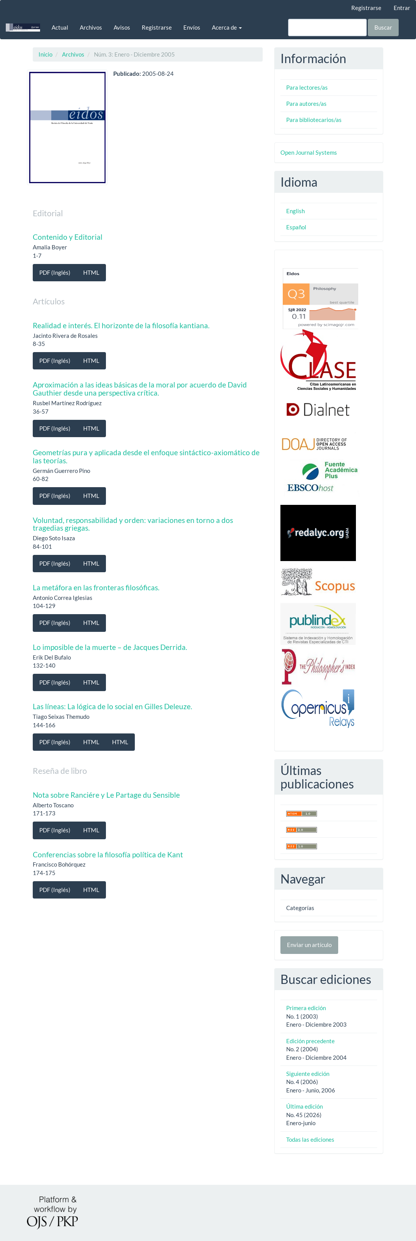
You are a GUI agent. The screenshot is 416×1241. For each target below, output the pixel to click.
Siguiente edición (307, 1073)
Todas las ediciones (310, 1139)
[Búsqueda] (327, 27)
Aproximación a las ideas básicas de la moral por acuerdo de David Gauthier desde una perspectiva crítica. (140, 388)
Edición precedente (310, 1040)
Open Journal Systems (308, 152)
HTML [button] (91, 272)
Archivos (91, 27)
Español (296, 227)
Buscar (383, 27)
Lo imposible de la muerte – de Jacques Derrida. (110, 647)
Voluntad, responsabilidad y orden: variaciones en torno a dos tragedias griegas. (133, 524)
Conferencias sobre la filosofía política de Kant (108, 854)
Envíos (191, 27)
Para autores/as (306, 103)
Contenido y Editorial (67, 236)
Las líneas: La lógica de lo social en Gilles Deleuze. (112, 706)
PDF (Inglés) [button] (54, 272)
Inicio (45, 54)
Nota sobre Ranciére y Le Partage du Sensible (106, 794)
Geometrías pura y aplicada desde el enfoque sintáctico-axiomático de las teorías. (146, 456)
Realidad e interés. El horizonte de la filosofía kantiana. (121, 325)
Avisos (122, 27)
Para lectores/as (307, 87)
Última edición (304, 1106)
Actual (60, 27)
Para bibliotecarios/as (314, 119)
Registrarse (366, 7)
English (295, 210)
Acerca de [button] (227, 27)
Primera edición (306, 1007)
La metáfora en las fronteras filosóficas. (96, 587)
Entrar (402, 7)
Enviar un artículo (309, 944)
